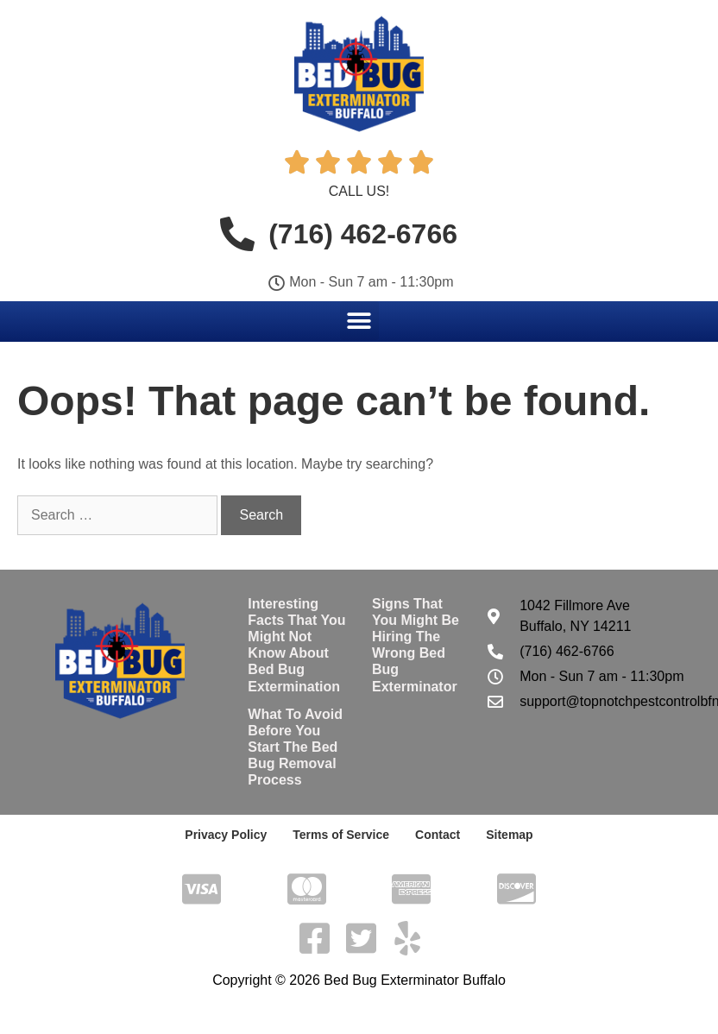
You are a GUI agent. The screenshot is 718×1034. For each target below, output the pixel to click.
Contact (437, 835)
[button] (359, 320)
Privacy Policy (226, 835)
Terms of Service (341, 835)
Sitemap (509, 835)
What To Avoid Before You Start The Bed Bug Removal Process (295, 747)
